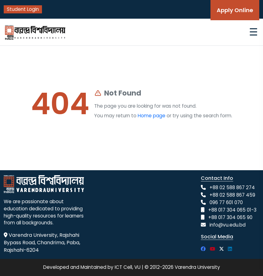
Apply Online (235, 10)
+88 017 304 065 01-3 (232, 210)
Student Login (23, 9)
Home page (151, 115)
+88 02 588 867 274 (232, 187)
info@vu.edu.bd (228, 225)
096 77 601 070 (226, 202)
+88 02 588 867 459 (232, 195)
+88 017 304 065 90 (230, 217)
